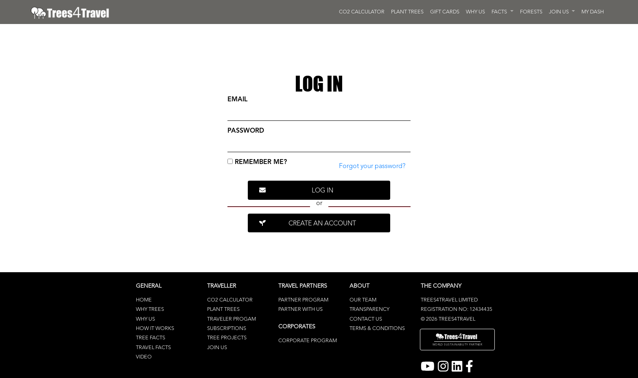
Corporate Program (307, 340)
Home (144, 300)
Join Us (217, 347)
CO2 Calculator (230, 300)
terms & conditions (377, 328)
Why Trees (150, 309)
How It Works (155, 328)
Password (245, 131)
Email (237, 99)
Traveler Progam (231, 319)
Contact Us (366, 319)
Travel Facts (153, 347)
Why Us (145, 319)
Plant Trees (223, 309)
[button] (502, 12)
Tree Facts (150, 338)
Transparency (369, 309)
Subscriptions (226, 328)
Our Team (363, 300)
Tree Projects (227, 338)
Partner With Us (300, 309)
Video (144, 357)
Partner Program (303, 300)
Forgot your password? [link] (372, 166)
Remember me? (257, 162)
